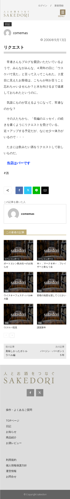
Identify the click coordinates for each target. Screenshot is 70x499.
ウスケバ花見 (10, 327)
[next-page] (12, 335)
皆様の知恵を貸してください (51, 295)
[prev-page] (6, 335)
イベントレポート (12, 259)
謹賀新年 (41, 327)
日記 (8, 24)
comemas (20, 33)
